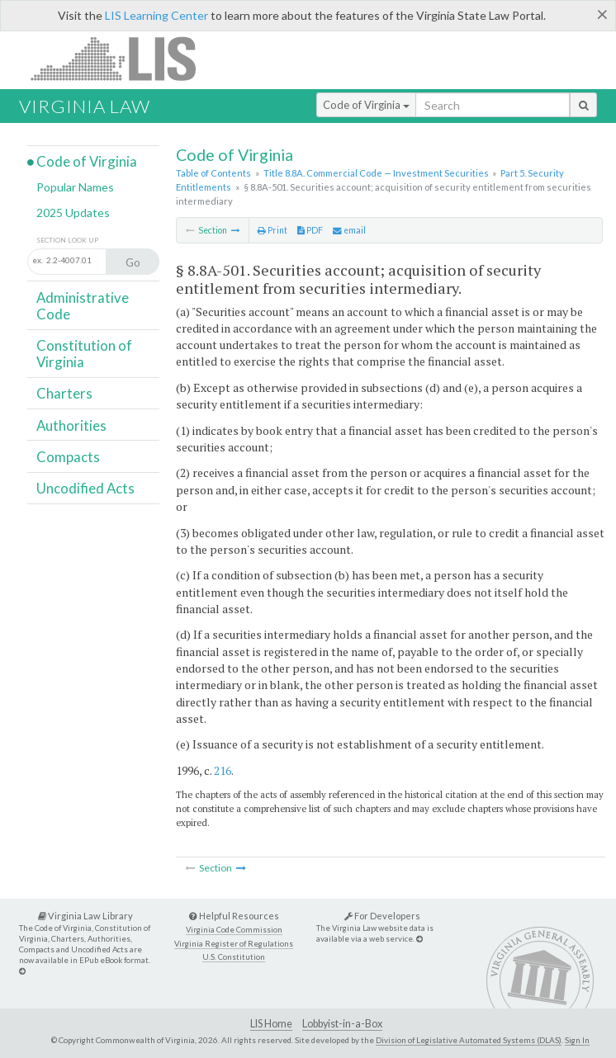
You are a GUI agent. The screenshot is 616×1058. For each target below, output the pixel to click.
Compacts (68, 456)
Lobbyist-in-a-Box (342, 1024)
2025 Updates (73, 212)
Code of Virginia (366, 104)
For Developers (382, 915)
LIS (123, 58)
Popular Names (75, 187)
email (349, 230)
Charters (64, 393)
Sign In (577, 1040)
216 (222, 770)
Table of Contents (213, 173)
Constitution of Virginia (84, 354)
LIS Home (271, 1024)
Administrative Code (82, 306)
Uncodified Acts (85, 488)
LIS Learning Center (156, 15)
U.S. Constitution (233, 956)
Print (272, 230)
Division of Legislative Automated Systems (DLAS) (469, 1040)
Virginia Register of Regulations (233, 943)
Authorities (71, 425)
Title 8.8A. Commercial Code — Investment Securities (376, 173)
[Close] (602, 14)
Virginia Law (84, 106)
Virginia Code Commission (234, 929)
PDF (310, 230)
